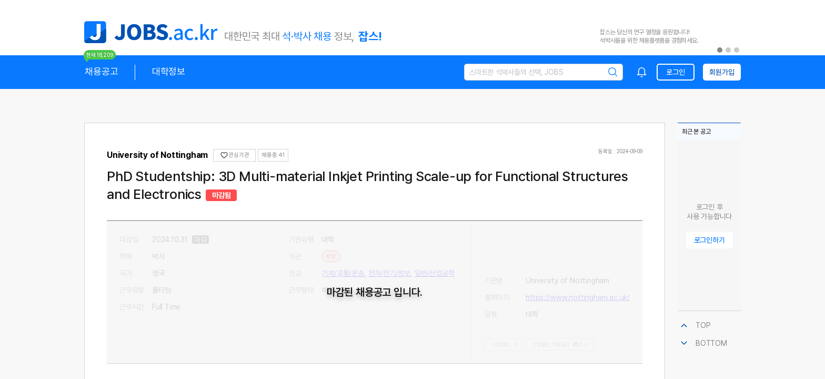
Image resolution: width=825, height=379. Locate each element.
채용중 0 (272, 155)
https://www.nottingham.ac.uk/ (578, 256)
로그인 (675, 72)
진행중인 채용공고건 (560, 344)
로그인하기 (709, 240)
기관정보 (505, 344)
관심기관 (234, 155)
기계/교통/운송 (342, 273)
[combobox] (642, 72)
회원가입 (721, 72)
